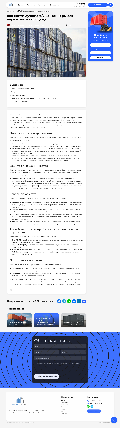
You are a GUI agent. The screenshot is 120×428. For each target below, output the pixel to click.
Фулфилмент (42, 5)
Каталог (63, 400)
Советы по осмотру (18, 95)
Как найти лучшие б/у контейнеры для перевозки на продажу (33, 11)
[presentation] (47, 369)
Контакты (21, 11)
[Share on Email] (84, 301)
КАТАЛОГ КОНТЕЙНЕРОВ (97, 5)
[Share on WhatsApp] (69, 301)
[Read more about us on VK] (74, 301)
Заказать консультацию (47, 376)
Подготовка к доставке (20, 102)
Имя (91, 42)
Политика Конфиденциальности (105, 422)
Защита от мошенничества (21, 92)
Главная (21, 5)
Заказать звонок (93, 411)
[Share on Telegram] (64, 301)
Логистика (31, 5)
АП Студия (31, 422)
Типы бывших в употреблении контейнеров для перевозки (33, 98)
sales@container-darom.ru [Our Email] (97, 403)
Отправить (100, 57)
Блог (14, 11)
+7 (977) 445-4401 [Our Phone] (95, 400)
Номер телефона (94, 49)
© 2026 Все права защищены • (14, 422)
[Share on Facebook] (59, 301)
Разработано (28, 422)
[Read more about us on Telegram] (92, 406)
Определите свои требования (22, 89)
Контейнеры (65, 409)
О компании (54, 5)
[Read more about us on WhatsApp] (88, 406)
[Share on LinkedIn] (79, 301)
